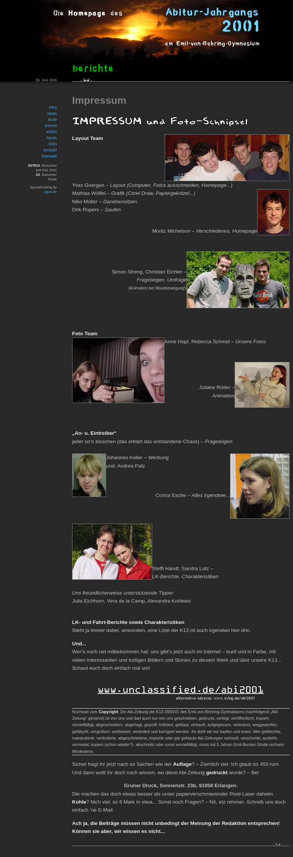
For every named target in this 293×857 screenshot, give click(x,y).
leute (52, 119)
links (53, 143)
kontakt (50, 150)
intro (53, 107)
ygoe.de (50, 192)
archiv (51, 131)
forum (52, 137)
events (51, 125)
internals (49, 156)
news (52, 113)
